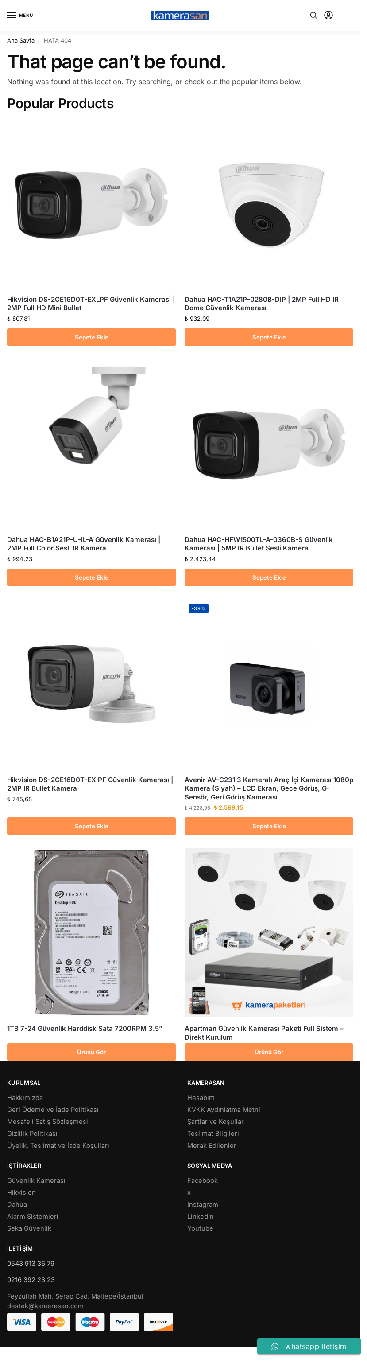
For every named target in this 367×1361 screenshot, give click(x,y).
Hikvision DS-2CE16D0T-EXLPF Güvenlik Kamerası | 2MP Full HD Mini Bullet (91, 303)
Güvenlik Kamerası (36, 1181)
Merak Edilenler (211, 1146)
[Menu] (20, 15)
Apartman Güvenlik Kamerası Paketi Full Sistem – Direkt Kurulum (264, 1032)
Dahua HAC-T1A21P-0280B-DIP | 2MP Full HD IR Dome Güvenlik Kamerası (262, 303)
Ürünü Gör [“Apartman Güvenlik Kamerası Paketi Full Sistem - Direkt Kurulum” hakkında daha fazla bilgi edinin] (269, 1052)
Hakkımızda (25, 1098)
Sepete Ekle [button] (91, 337)
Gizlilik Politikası (32, 1134)
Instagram (202, 1205)
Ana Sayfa (21, 40)
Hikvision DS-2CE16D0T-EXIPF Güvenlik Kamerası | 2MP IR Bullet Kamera (90, 784)
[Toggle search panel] (313, 15)
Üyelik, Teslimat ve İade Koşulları (58, 1146)
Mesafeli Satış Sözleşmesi (47, 1122)
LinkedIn (200, 1217)
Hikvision (21, 1193)
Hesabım (201, 1098)
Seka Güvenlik (29, 1228)
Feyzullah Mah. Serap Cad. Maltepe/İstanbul (75, 1296)
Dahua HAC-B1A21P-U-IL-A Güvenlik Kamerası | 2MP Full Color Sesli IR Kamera (83, 544)
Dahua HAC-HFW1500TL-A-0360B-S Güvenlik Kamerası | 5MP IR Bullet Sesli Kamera (259, 544)
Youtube (200, 1228)
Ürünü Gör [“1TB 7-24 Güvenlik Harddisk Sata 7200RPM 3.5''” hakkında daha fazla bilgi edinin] (91, 1052)
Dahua (17, 1205)
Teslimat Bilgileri (213, 1134)
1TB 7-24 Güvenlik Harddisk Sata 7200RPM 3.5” (84, 1028)
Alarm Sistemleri (32, 1217)
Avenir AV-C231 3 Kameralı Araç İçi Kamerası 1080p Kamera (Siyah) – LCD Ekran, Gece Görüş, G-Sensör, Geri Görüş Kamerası (269, 788)
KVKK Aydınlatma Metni (223, 1110)
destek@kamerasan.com (45, 1306)
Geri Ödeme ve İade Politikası (53, 1110)
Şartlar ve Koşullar (215, 1122)
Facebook (202, 1181)
